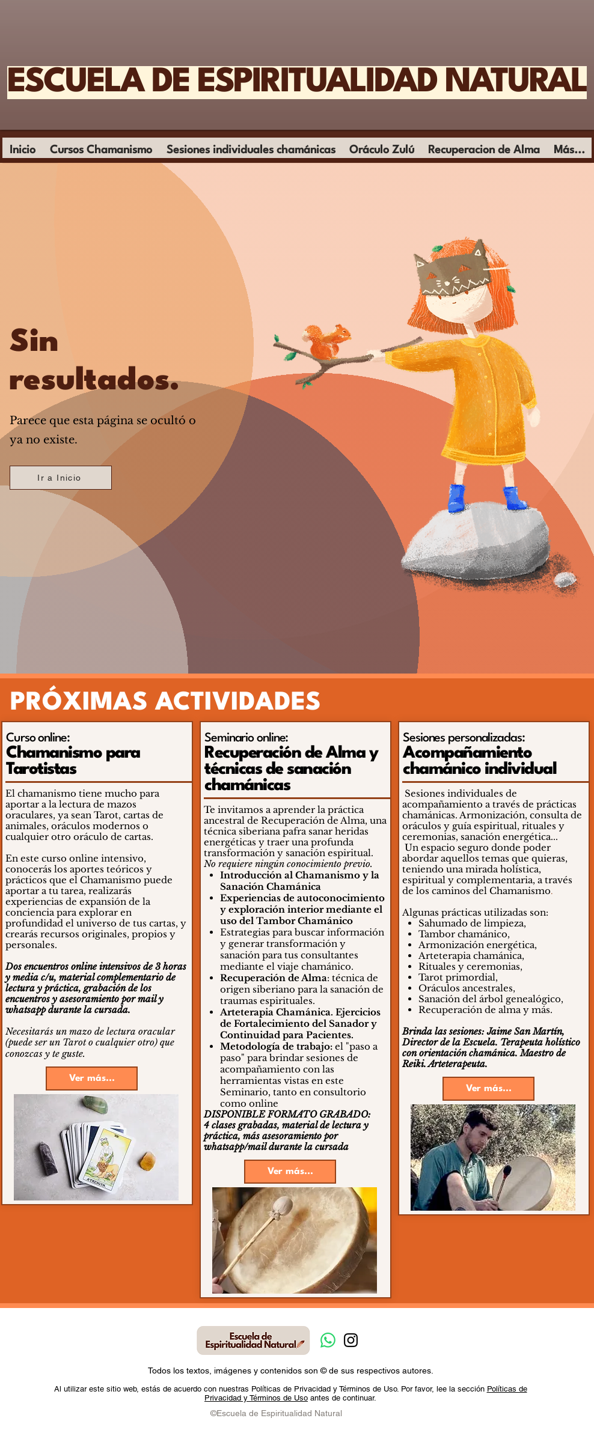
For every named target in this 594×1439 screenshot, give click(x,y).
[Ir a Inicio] (61, 478)
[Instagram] (350, 1340)
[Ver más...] (92, 1078)
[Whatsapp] (328, 1340)
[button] (101, 154)
